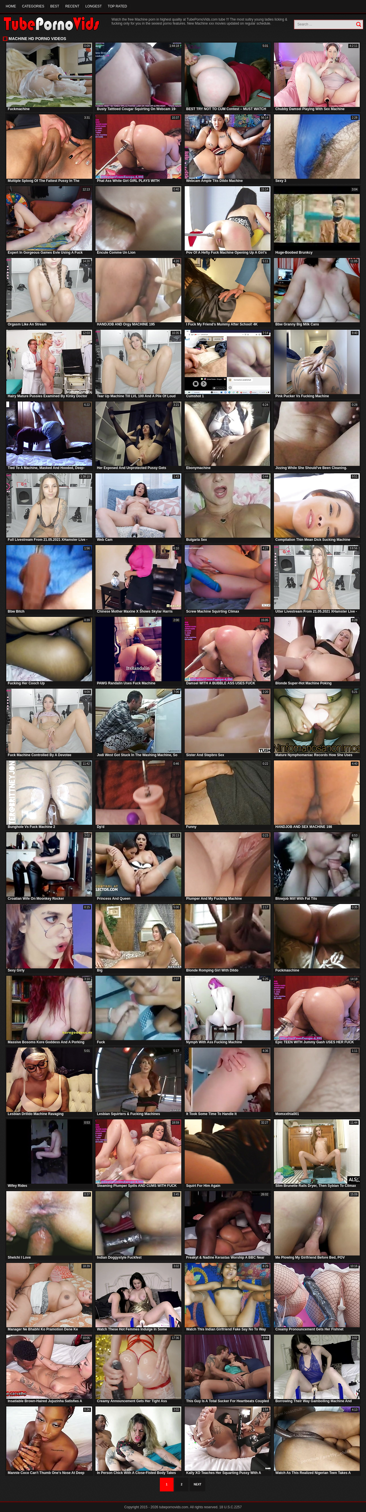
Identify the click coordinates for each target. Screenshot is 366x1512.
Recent (72, 6)
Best (54, 6)
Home (11, 6)
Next (198, 1484)
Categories (33, 6)
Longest (93, 6)
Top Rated (117, 6)
